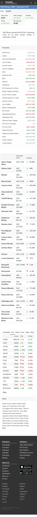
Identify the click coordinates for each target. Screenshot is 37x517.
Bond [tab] (32, 332)
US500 (5, 339)
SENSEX (6, 378)
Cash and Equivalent (9, 59)
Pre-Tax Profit (6, 127)
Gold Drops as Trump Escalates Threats (15, 423)
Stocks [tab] (17, 332)
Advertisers (6, 473)
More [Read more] (4, 392)
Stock (4, 136)
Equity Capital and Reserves (11, 91)
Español (5, 486)
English (4, 484)
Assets (4, 56)
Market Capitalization (9, 107)
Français (5, 491)
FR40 (5, 360)
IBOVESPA (7, 388)
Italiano (22, 486)
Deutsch (23, 484)
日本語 (22, 496)
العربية (4, 502)
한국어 (22, 499)
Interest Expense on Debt (10, 98)
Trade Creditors (7, 140)
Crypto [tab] (27, 332)
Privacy (4, 479)
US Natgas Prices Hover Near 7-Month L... (16, 408)
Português (5, 489)
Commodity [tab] (6, 332)
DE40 (5, 357)
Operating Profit (7, 117)
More (4, 428)
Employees (5, 85)
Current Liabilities (8, 69)
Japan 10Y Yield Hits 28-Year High (13, 406)
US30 (5, 343)
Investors (5, 471)
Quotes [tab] (8, 11)
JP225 (5, 350)
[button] (35, 3)
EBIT (3, 78)
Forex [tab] (22, 332)
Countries (5, 447)
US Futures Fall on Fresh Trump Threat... (15, 418)
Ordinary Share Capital (9, 120)
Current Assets (7, 65)
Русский (5, 494)
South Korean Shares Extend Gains (14, 403)
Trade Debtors (7, 143)
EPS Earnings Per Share (10, 88)
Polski (22, 489)
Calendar (5, 453)
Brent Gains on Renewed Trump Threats (15, 425)
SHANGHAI (7, 374)
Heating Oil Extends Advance (12, 413)
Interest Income (7, 101)
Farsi (4, 499)
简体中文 (23, 494)
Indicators (5, 450)
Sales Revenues (7, 130)
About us (5, 476)
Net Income (6, 111)
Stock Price (6, 52)
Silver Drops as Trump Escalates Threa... (15, 421)
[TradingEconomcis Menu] (2, 3)
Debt (3, 72)
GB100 (5, 353)
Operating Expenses (9, 114)
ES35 (5, 367)
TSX (4, 381)
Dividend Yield (7, 75)
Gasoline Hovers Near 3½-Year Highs (14, 411)
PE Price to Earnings (9, 123)
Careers (5, 468)
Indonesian (23, 491)
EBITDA (4, 82)
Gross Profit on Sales (9, 94)
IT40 (4, 364)
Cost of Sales (6, 62)
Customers (6, 466)
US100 (5, 346)
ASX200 (6, 371)
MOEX (5, 385)
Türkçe (4, 496)
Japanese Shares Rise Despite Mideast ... (16, 416)
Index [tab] (12, 332)
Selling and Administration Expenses (11, 133)
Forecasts (5, 455)
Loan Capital (6, 104)
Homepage (6, 445)
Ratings (4, 458)
